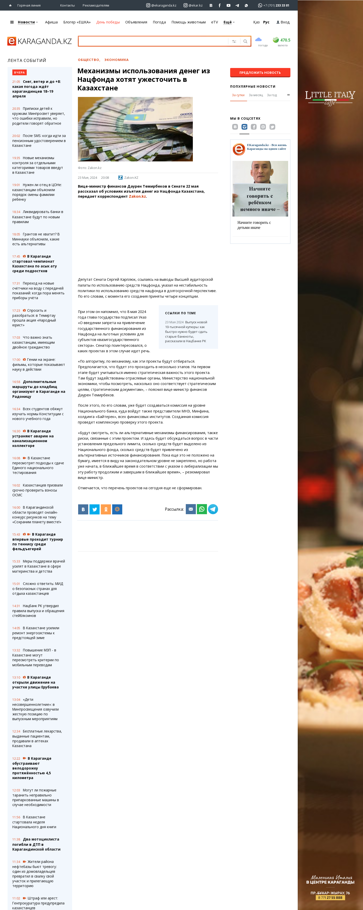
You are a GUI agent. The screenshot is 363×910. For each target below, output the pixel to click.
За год (272, 95)
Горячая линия (29, 5)
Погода (159, 22)
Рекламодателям (96, 5)
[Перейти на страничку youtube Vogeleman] (229, 5)
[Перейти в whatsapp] (272, 5)
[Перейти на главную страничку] (11, 5)
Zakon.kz (137, 196)
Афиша (51, 22)
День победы (108, 22)
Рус (266, 22)
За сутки (238, 95)
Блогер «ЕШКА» (77, 22)
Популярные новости (253, 86)
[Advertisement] (148, 238)
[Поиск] (245, 42)
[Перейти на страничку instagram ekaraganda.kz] (161, 5)
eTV (214, 22)
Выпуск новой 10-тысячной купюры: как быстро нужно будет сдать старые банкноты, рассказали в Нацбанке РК (186, 331)
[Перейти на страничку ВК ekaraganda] (211, 5)
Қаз (256, 22)
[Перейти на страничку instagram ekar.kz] (193, 5)
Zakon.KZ (128, 177)
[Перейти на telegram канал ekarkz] (237, 5)
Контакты (67, 5)
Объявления (136, 22)
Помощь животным (188, 22)
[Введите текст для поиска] (149, 41)
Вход (283, 22)
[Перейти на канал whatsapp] (246, 5)
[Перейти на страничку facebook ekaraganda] (220, 5)
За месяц (256, 95)
